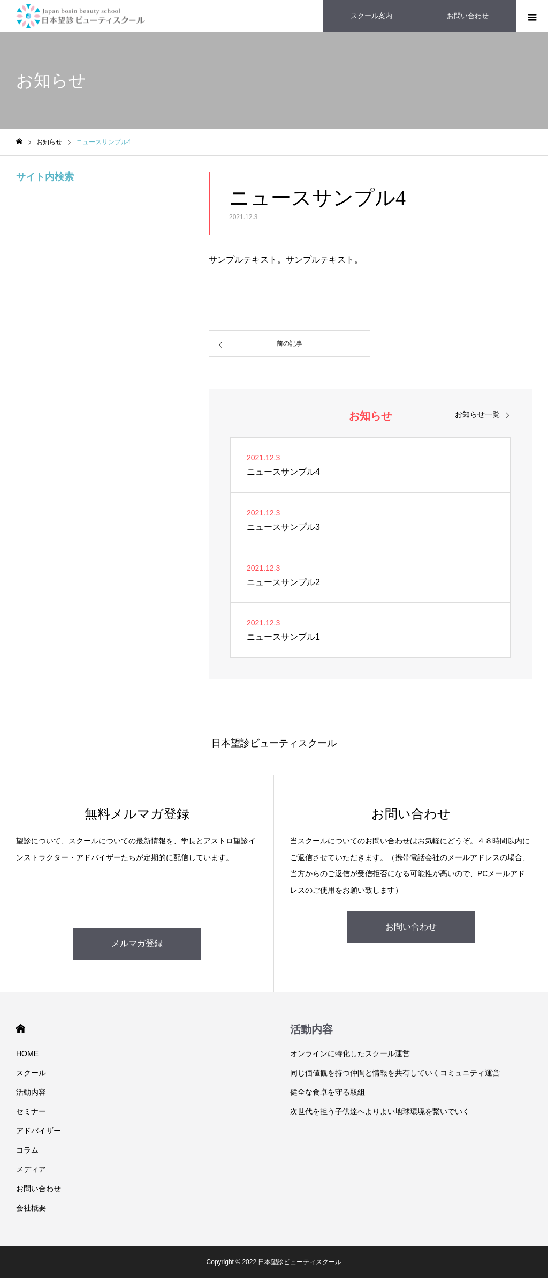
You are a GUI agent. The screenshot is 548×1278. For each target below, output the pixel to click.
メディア (31, 1169)
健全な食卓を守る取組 (327, 1092)
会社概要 (31, 1208)
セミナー (31, 1111)
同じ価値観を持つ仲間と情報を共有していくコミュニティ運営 (395, 1072)
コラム (27, 1150)
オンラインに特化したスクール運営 (350, 1053)
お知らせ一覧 (477, 414)
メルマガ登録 (137, 943)
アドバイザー (38, 1130)
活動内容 (31, 1092)
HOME (20, 1028)
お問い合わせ (411, 926)
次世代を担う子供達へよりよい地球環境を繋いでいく (380, 1111)
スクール (31, 1072)
